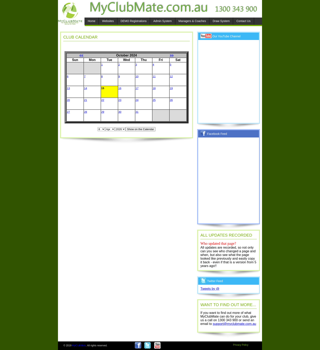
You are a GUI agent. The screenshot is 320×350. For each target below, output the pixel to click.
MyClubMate (79, 345)
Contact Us (243, 21)
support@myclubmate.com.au (234, 324)
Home (91, 21)
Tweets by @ (209, 288)
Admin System (162, 21)
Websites (108, 21)
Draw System (221, 21)
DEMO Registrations (134, 21)
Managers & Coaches (192, 21)
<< (81, 55)
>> (172, 55)
